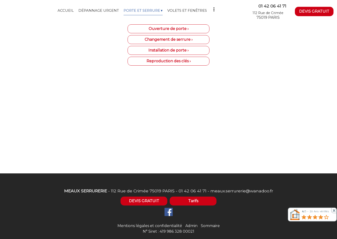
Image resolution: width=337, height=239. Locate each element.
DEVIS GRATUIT (314, 11)
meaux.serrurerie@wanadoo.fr (241, 190)
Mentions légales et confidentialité (149, 226)
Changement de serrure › (169, 39)
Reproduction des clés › (169, 61)
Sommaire (210, 226)
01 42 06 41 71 (192, 190)
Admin (191, 226)
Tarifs (193, 201)
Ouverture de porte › (169, 28)
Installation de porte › (168, 50)
